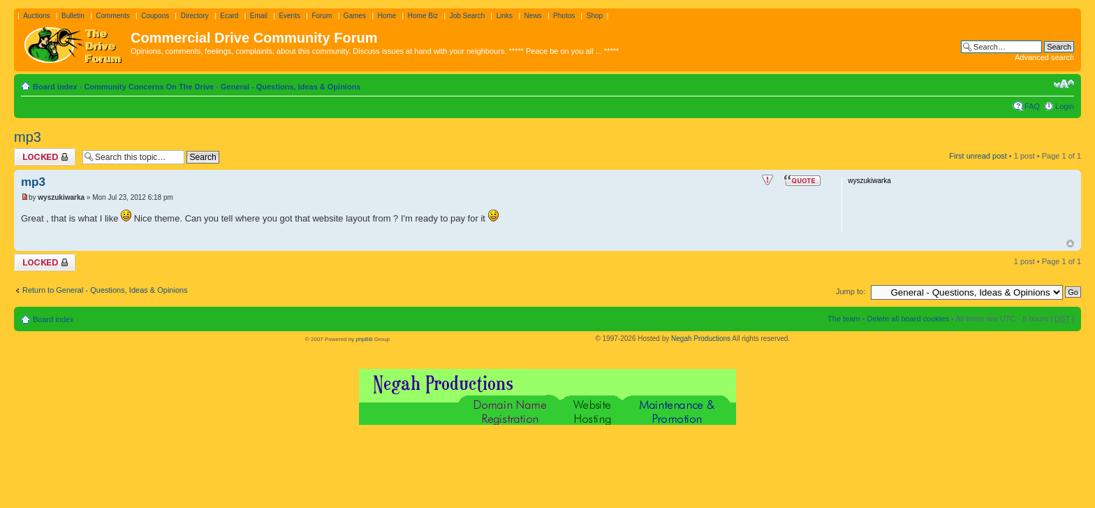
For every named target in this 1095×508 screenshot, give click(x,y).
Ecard (229, 16)
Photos (564, 16)
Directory (195, 16)
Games (355, 16)
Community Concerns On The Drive (149, 86)
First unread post (978, 156)
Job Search (467, 16)
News (533, 16)
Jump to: (850, 291)
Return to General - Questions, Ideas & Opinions (105, 290)
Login (1064, 106)
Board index (55, 86)
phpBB (363, 339)
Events (289, 16)
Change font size (1064, 84)
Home (387, 16)
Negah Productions (700, 338)
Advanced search (1044, 57)
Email (258, 16)
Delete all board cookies (907, 318)
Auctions (36, 16)
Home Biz (423, 16)
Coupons (155, 16)
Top (1070, 243)
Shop (595, 16)
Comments (112, 16)
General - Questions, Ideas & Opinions (291, 86)
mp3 (27, 137)
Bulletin (72, 16)
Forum (321, 16)
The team (844, 318)
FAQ (1032, 106)
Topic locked (44, 157)
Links (505, 16)
